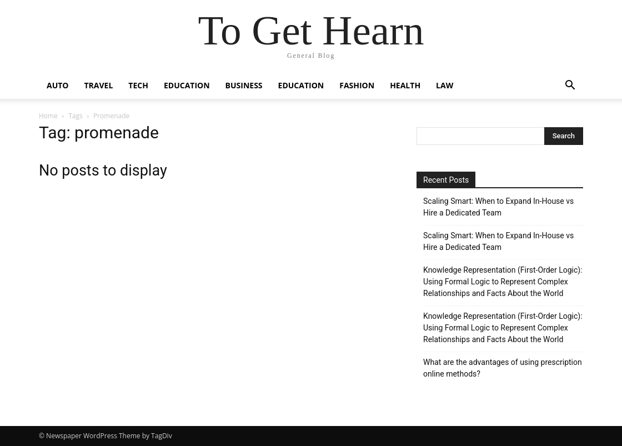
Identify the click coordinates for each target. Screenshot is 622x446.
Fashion (356, 85)
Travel (98, 85)
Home (48, 116)
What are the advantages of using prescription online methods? (502, 368)
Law (444, 85)
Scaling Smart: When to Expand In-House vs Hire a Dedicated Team (498, 207)
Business (244, 85)
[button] (569, 86)
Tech (138, 85)
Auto (58, 85)
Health (405, 85)
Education (187, 85)
